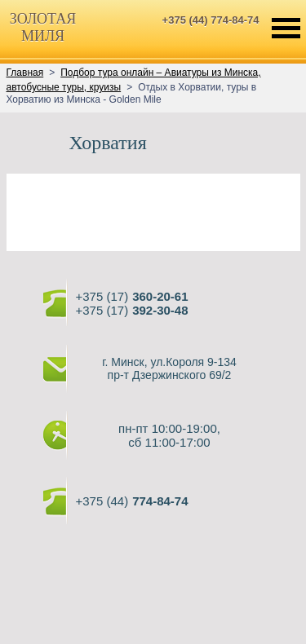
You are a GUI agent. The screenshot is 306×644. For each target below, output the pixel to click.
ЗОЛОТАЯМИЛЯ (43, 27)
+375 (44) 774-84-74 (210, 20)
